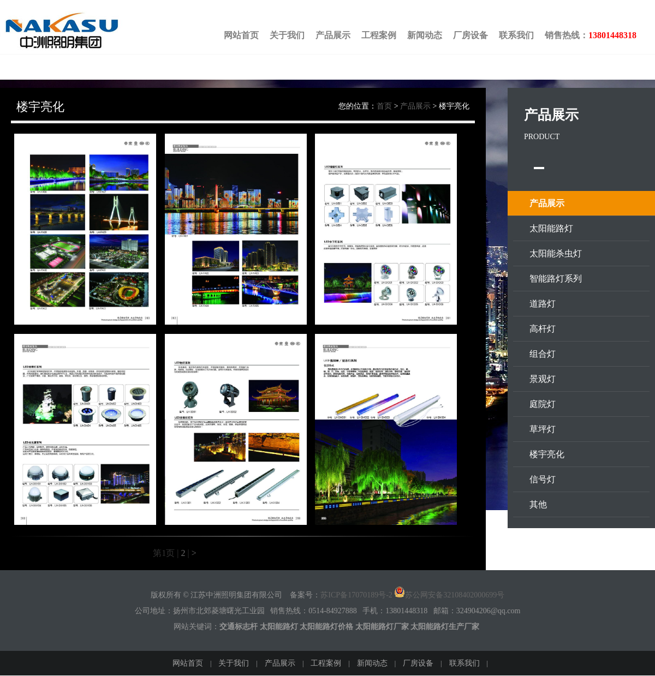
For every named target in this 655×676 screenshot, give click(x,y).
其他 (538, 504)
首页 (384, 106)
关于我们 (287, 35)
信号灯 (542, 479)
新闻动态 (424, 35)
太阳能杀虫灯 (555, 253)
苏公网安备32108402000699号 (449, 595)
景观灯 (542, 379)
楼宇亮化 (546, 454)
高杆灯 (542, 328)
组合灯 (542, 353)
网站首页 (241, 35)
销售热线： (590, 35)
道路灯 (542, 303)
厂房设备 (470, 35)
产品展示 (332, 35)
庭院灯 (542, 404)
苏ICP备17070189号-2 (356, 595)
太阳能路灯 (551, 228)
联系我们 (516, 35)
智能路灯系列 (555, 278)
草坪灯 (542, 429)
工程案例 (378, 35)
